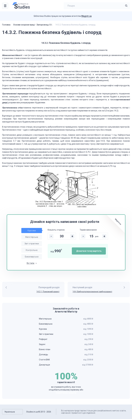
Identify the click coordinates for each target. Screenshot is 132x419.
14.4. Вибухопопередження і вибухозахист (92, 291)
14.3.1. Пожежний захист (47, 291)
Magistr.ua (86, 16)
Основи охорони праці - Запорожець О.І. (32, 25)
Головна (6, 25)
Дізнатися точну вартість (88, 251)
